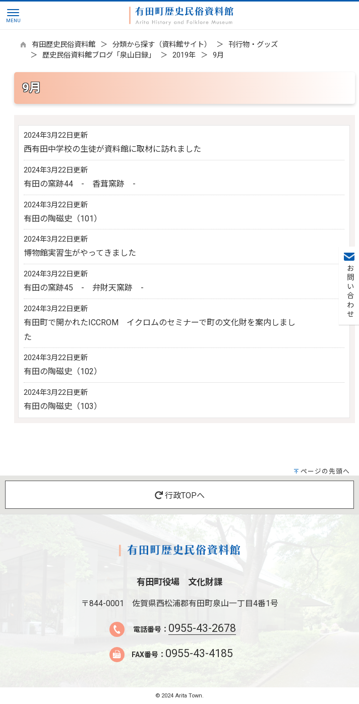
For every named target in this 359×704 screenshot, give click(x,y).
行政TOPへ (180, 495)
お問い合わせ (349, 291)
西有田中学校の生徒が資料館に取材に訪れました (112, 149)
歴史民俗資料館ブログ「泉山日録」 (98, 55)
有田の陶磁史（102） (63, 371)
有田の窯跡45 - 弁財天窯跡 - (84, 287)
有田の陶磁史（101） (63, 218)
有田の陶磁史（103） (63, 406)
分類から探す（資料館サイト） (161, 44)
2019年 (184, 55)
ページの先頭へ (325, 471)
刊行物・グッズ (253, 44)
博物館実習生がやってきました (80, 253)
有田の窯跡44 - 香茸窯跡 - (80, 184)
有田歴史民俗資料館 (63, 44)
